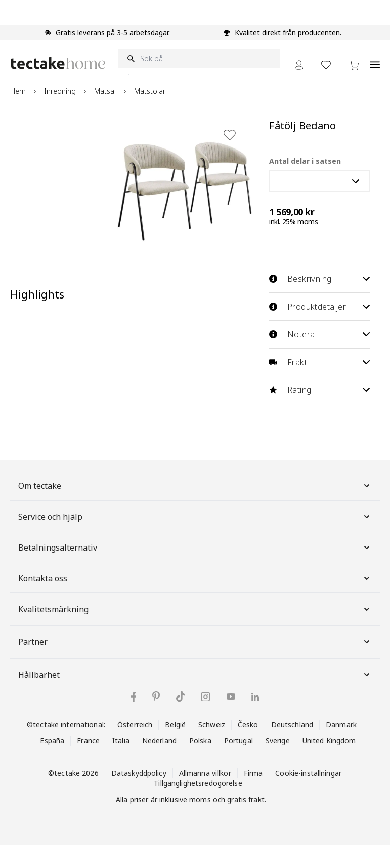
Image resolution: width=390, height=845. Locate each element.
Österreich (134, 724)
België (175, 724)
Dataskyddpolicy (138, 773)
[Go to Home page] (58, 63)
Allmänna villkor (205, 773)
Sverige (278, 740)
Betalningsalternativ (195, 547)
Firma (253, 773)
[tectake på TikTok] (180, 696)
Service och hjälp (195, 516)
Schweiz (211, 724)
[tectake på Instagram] (205, 697)
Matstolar (149, 91)
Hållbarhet (195, 674)
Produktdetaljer (319, 306)
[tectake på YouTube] (231, 696)
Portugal (238, 740)
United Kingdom (329, 740)
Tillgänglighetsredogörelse (198, 783)
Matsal (105, 91)
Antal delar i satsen (305, 161)
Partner (195, 642)
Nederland (159, 740)
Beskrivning (319, 278)
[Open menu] (375, 59)
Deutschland (292, 724)
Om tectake (195, 485)
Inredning (60, 91)
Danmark (341, 724)
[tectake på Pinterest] (156, 696)
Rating (319, 389)
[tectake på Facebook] (133, 697)
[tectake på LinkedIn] (255, 697)
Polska (200, 740)
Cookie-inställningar (308, 773)
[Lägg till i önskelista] (230, 135)
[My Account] (299, 65)
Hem (18, 91)
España (52, 740)
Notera (319, 334)
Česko (248, 724)
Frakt (319, 362)
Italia (120, 740)
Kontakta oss (195, 578)
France (88, 740)
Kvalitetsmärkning (195, 609)
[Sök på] (199, 58)
